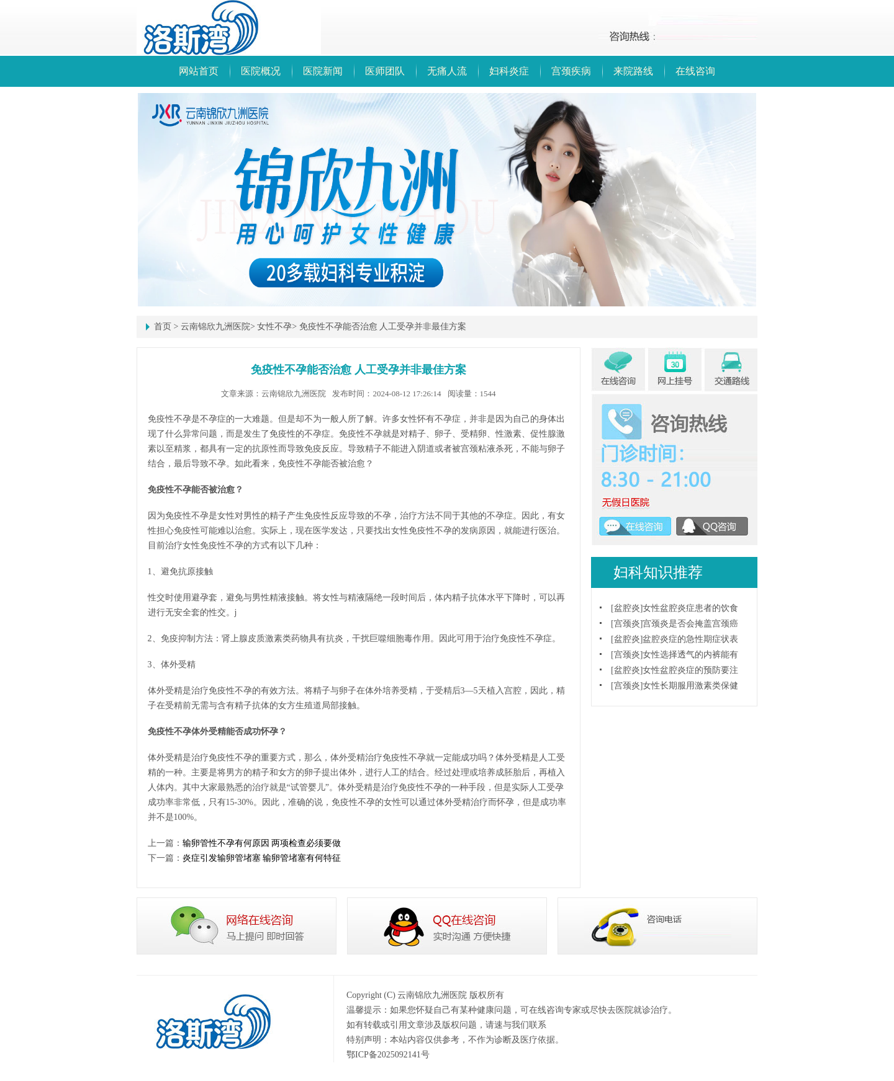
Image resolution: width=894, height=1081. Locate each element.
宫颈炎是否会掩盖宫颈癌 (690, 623)
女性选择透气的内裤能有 (690, 654)
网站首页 (199, 71)
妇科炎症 (509, 71)
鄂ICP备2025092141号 (388, 1054)
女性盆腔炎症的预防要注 (690, 670)
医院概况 (261, 71)
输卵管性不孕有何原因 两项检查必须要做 (262, 843)
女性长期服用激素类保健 (690, 685)
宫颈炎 (627, 623)
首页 (162, 326)
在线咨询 (695, 71)
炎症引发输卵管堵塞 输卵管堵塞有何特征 (262, 858)
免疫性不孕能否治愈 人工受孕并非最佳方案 (383, 326)
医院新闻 (323, 71)
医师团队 (385, 71)
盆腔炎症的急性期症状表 (690, 639)
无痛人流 (447, 71)
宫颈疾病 (571, 71)
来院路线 (633, 71)
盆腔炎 (627, 608)
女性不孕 (274, 326)
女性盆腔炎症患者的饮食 (690, 608)
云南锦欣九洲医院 (215, 326)
